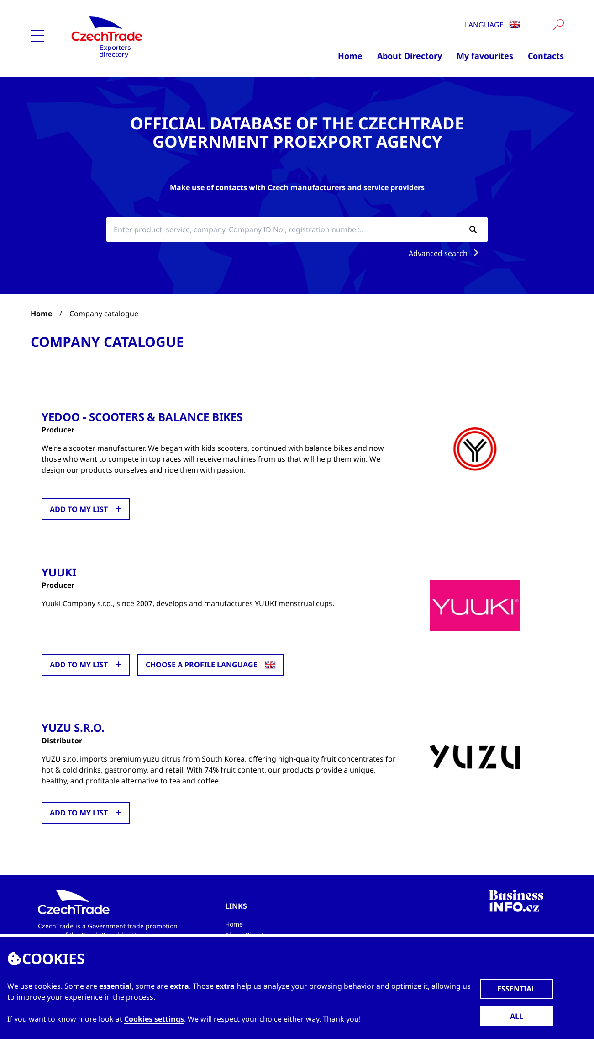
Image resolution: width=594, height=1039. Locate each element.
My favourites (485, 55)
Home (350, 55)
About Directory (409, 55)
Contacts (546, 55)
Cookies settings (154, 1019)
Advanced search (445, 253)
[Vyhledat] (558, 24)
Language (492, 25)
